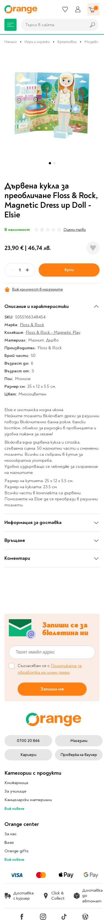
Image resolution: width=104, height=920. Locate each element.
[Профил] (78, 9)
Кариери (28, 754)
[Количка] (93, 9)
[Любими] (65, 9)
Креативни (67, 41)
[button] (50, 163)
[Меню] (10, 25)
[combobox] (52, 25)
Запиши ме (52, 689)
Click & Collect (53, 896)
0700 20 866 (28, 740)
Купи (69, 269)
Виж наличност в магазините (33, 289)
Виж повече (14, 808)
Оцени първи (74, 229)
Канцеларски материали (28, 799)
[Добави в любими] (93, 248)
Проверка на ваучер (78, 754)
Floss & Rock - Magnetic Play (53, 332)
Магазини (78, 740)
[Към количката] (93, 9)
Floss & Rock (32, 324)
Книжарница (16, 782)
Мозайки (91, 41)
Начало (10, 41)
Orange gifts (16, 851)
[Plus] (27, 270)
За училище (15, 791)
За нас (10, 834)
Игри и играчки (37, 41)
